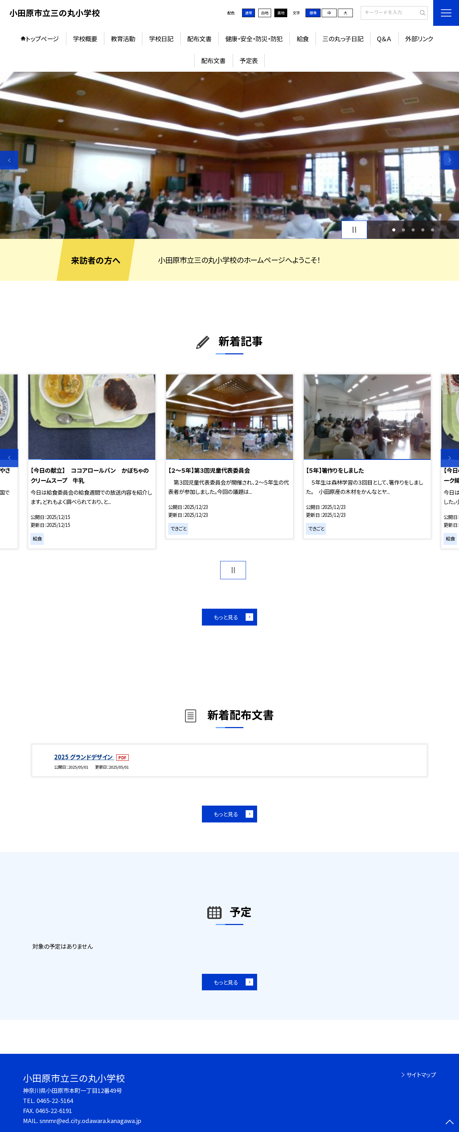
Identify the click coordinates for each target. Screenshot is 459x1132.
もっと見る (226, 617)
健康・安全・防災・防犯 (254, 38)
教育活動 (123, 38)
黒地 (280, 12)
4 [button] (423, 230)
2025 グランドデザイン (84, 757)
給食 (303, 38)
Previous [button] (9, 160)
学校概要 (85, 38)
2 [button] (403, 230)
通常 (248, 12)
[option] (229, 155)
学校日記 (161, 38)
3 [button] (413, 230)
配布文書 (199, 38)
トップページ (42, 38)
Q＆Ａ (384, 38)
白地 (264, 12)
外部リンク (419, 38)
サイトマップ (421, 1074)
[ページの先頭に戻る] (450, 1123)
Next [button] (450, 160)
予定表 (249, 60)
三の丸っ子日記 (342, 38)
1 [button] (393, 230)
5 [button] (432, 230)
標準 (313, 12)
